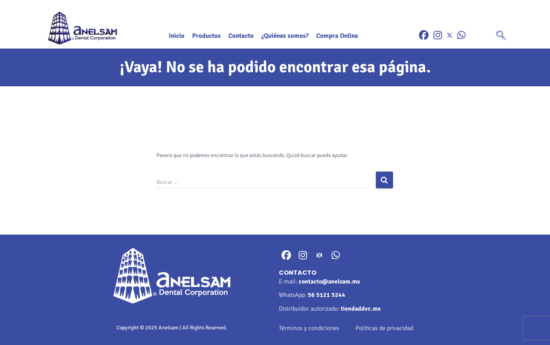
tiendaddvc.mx (361, 309)
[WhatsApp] (461, 35)
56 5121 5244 (326, 295)
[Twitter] (449, 35)
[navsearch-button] (501, 36)
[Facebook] (424, 35)
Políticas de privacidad (384, 328)
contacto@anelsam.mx (329, 281)
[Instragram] (438, 35)
